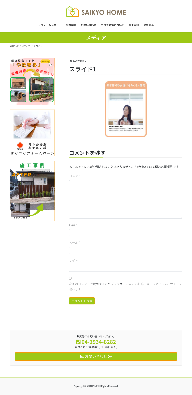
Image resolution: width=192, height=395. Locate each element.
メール (74, 242)
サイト (73, 260)
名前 (73, 225)
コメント (75, 176)
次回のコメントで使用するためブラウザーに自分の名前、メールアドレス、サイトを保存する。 (125, 287)
